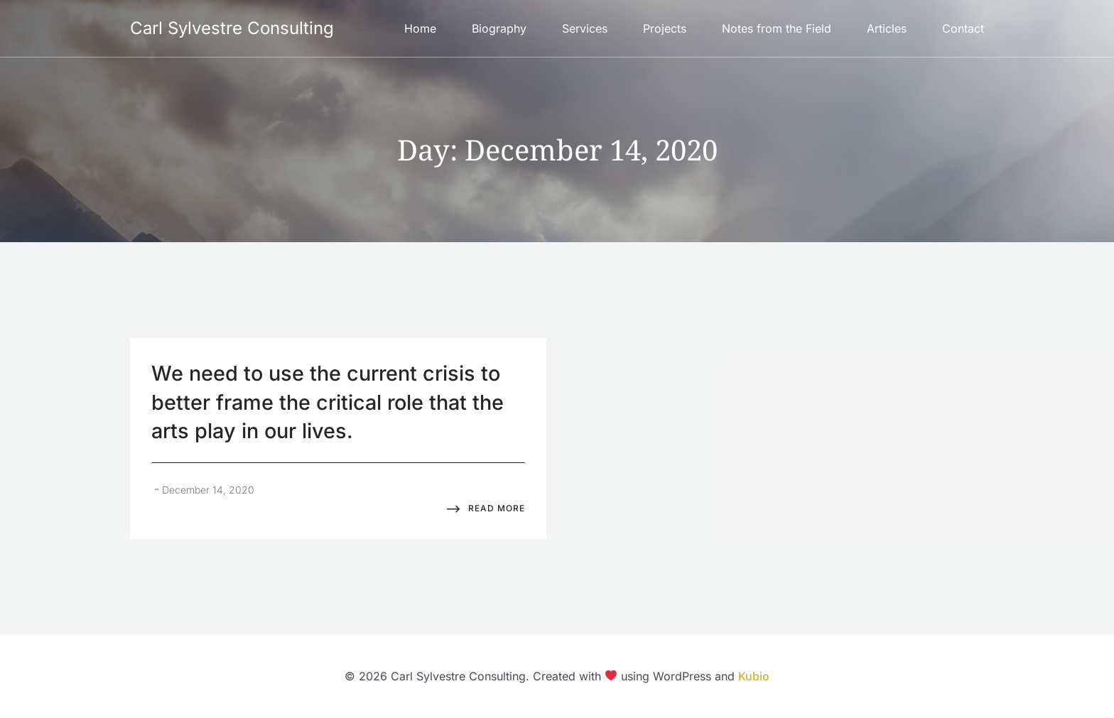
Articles (887, 28)
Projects (664, 28)
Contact (963, 28)
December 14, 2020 (208, 490)
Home (420, 28)
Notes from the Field (776, 28)
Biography (499, 28)
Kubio (753, 676)
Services (584, 28)
